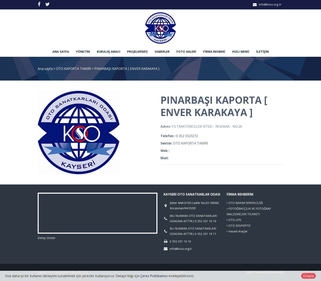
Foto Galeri (186, 51)
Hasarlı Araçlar (237, 231)
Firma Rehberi (214, 51)
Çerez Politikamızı (154, 276)
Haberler (162, 51)
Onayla (308, 276)
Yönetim (83, 51)
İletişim (262, 51)
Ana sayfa (60, 51)
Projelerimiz (137, 51)
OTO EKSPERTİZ (239, 226)
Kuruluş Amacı (108, 51)
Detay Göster (46, 238)
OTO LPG (234, 220)
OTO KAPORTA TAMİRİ (74, 68)
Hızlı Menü (240, 51)
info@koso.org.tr (270, 4)
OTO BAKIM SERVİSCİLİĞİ (245, 203)
